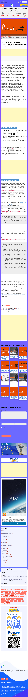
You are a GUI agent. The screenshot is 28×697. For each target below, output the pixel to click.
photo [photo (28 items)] (2, 591)
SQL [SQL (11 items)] (16, 591)
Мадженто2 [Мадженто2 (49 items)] (7, 594)
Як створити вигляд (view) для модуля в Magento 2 (23, 383)
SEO (3, 531)
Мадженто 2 (9, 36)
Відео (3, 535)
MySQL (4, 560)
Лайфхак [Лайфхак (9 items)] (2, 594)
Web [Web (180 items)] (19, 591)
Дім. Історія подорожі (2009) (9, 517)
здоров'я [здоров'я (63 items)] (13, 598)
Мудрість (4, 548)
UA (25, 1)
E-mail (15, 421)
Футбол (4, 539)
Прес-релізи (4, 551)
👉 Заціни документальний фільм (14, 523)
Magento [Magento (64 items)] (20, 589)
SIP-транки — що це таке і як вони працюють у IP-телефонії (13, 573)
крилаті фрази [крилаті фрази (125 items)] (19, 598)
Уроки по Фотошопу (5, 554)
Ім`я (2, 421)
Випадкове (4, 542)
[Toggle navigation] (2, 5)
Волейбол (5, 537)
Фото (3, 563)
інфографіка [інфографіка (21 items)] (7, 603)
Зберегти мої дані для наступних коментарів (12, 427)
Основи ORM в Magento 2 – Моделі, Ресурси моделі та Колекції (5, 358)
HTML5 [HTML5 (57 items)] (10, 589)
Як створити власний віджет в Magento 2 (23, 371)
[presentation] (9, 432)
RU (22, 1)
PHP (4, 562)
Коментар (3, 410)
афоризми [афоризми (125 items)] (11, 596)
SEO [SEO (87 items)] (13, 591)
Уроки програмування (6, 556)
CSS (4, 557)
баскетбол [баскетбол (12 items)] (17, 596)
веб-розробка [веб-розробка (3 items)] (21, 596)
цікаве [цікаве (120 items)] (2, 603)
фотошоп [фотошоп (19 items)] (19, 601)
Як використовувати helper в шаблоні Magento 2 (14, 397)
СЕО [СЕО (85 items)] (2, 596)
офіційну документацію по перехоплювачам (12, 294)
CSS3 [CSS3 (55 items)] (2, 589)
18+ (3, 530)
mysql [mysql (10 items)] (24, 589)
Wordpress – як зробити (6, 533)
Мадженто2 (7, 305)
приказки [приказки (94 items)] (3, 601)
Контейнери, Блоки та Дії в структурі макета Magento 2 (14, 371)
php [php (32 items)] (10, 591)
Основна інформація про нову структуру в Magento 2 (23, 357)
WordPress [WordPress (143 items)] (23, 591)
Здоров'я (4, 544)
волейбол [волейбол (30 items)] (3, 598)
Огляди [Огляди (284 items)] (13, 594)
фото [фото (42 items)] (15, 601)
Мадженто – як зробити (6, 545)
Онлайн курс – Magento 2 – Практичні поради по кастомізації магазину (14, 384)
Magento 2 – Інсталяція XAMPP (14, 357)
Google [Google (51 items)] (6, 589)
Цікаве (3, 565)
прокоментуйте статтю (8, 309)
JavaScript (5, 559)
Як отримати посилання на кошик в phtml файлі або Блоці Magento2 (23, 398)
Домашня (3, 36)
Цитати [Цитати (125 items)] (6, 596)
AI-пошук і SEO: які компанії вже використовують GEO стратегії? (14, 571)
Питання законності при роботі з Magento (5, 383)
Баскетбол (5, 536)
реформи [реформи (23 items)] (11, 601)
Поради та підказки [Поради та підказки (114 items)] (21, 594)
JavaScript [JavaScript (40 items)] (15, 589)
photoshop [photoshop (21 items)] (6, 591)
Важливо (4, 541)
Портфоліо (4, 550)
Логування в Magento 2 (5, 396)
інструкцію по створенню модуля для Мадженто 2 (13, 203)
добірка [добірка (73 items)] (8, 598)
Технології (4, 553)
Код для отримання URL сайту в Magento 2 (5, 371)
